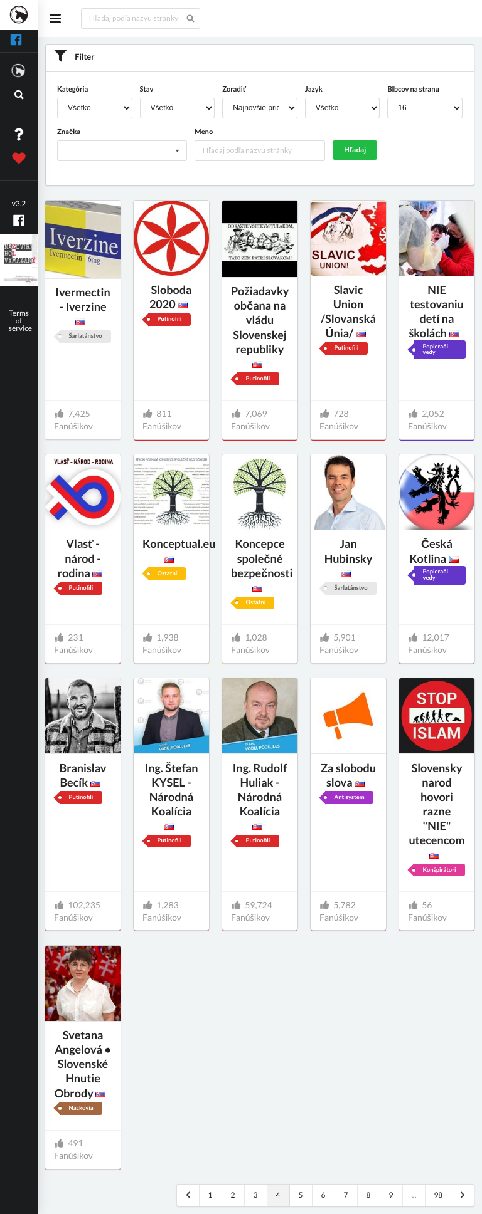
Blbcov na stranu (413, 89)
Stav (147, 89)
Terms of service (20, 320)
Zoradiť (234, 89)
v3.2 (19, 203)
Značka (68, 132)
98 (438, 1195)
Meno (204, 132)
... (413, 1195)
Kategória (72, 89)
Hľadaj (355, 149)
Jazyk (314, 89)
